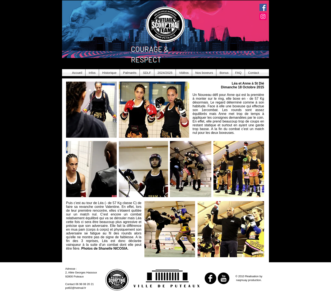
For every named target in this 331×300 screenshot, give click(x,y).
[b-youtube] (223, 278)
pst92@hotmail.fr (75, 287)
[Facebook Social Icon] (263, 7)
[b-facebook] (210, 278)
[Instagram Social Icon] (263, 16)
